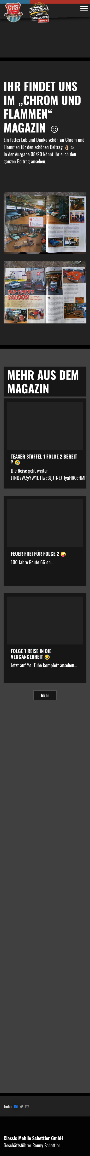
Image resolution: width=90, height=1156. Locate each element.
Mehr (45, 695)
